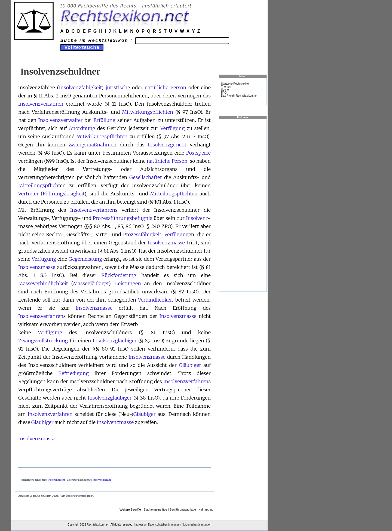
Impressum (140, 524)
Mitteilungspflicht (39, 185)
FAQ (223, 92)
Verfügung (172, 128)
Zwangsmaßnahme (91, 145)
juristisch (116, 87)
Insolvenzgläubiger (115, 340)
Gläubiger (190, 365)
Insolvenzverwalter (60, 120)
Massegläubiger (91, 283)
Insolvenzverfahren (40, 104)
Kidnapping (205, 509)
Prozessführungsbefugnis (122, 218)
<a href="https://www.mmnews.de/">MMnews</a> (243, 205)
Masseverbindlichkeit (43, 283)
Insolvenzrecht (56, 479)
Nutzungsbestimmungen (196, 524)
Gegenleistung (85, 259)
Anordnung (82, 128)
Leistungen (128, 283)
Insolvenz (197, 218)
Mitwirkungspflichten (147, 112)
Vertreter (28, 194)
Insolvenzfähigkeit (80, 87)
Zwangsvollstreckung (43, 340)
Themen (226, 86)
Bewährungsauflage (183, 509)
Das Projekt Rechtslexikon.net (239, 95)
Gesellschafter (145, 177)
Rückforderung (119, 275)
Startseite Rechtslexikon (235, 83)
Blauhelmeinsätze (155, 509)
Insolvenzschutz (102, 479)
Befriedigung (73, 373)
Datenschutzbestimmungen (164, 524)
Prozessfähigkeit (142, 234)
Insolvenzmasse (166, 243)
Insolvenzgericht (167, 145)
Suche (225, 89)
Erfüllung (104, 120)
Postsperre (198, 153)
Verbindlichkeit (155, 300)
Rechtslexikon (95, 524)
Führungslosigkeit (63, 194)
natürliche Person (165, 87)
